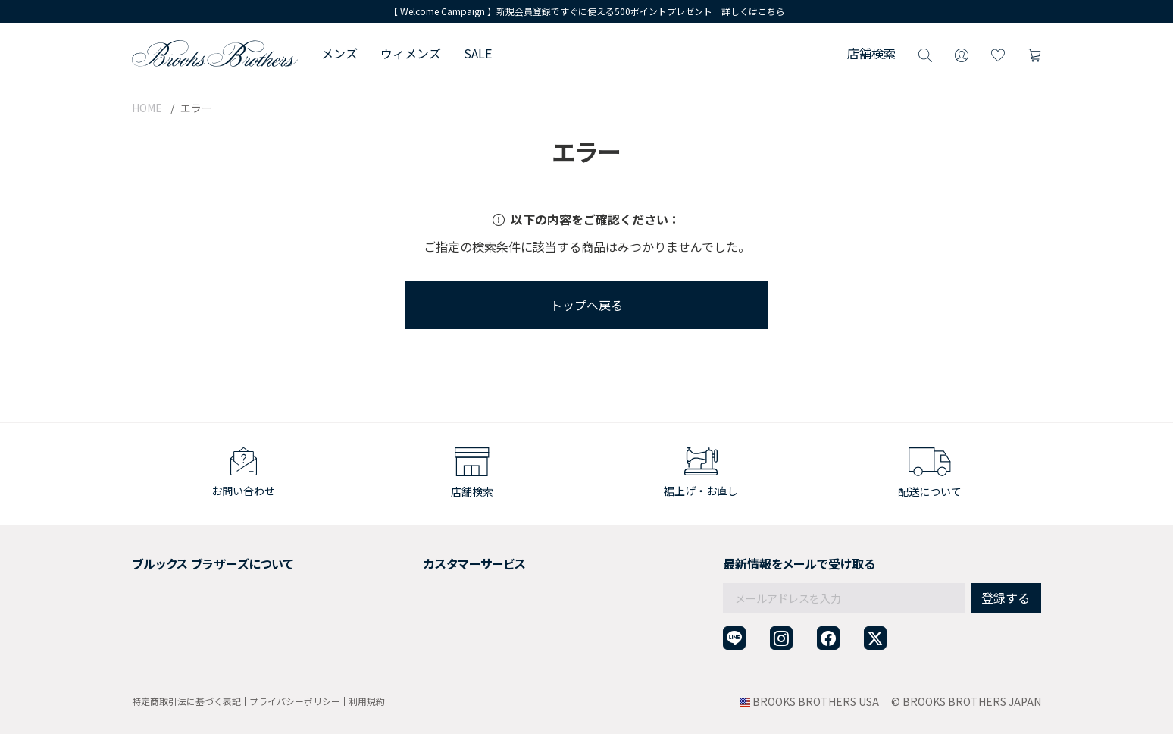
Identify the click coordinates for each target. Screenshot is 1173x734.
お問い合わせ (409, 633)
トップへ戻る (586, 305)
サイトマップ (164, 652)
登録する (1005, 565)
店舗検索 (871, 53)
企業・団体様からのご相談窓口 (451, 652)
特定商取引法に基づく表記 (186, 701)
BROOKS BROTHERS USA (815, 701)
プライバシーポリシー (294, 701)
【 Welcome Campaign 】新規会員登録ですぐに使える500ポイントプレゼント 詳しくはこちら (587, 11)
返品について (409, 577)
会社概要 (153, 559)
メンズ (339, 53)
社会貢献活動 (164, 596)
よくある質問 (409, 615)
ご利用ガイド (409, 559)
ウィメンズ (410, 53)
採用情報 (153, 577)
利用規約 (367, 701)
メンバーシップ (169, 615)
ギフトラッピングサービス (441, 596)
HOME (147, 107)
